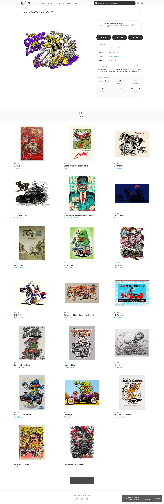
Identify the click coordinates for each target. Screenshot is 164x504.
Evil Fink (17, 315)
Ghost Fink (68, 265)
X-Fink (17, 166)
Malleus (66, 168)
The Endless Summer (122, 415)
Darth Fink (118, 166)
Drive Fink (118, 265)
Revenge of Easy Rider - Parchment (79, 315)
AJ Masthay (68, 317)
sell (135, 37)
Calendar (60, 3)
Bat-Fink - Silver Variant (24, 415)
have (104, 37)
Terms (84, 495)
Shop (42, 3)
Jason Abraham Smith (71, 218)
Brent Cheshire (69, 367)
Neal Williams (18, 267)
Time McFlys (69, 365)
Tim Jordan (67, 417)
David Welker (118, 367)
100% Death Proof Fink (74, 464)
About (74, 495)
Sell (75, 3)
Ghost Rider (119, 215)
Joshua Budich (118, 168)
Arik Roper (117, 218)
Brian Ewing (68, 267)
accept (158, 498)
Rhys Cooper (118, 267)
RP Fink (117, 365)
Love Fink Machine (22, 365)
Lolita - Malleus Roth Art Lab (76, 166)
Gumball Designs (19, 218)
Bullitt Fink (18, 265)
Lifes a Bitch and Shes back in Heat (78, 215)
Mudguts (17, 168)
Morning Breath (119, 417)
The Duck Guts (20, 215)
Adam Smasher (19, 317)
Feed (69, 3)
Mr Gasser (118, 315)
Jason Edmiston (19, 417)
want (120, 37)
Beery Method (19, 367)
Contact (79, 495)
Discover (51, 3)
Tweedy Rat (69, 415)
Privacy (89, 495)
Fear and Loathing (21, 464)
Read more (136, 66)
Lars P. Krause (18, 467)
